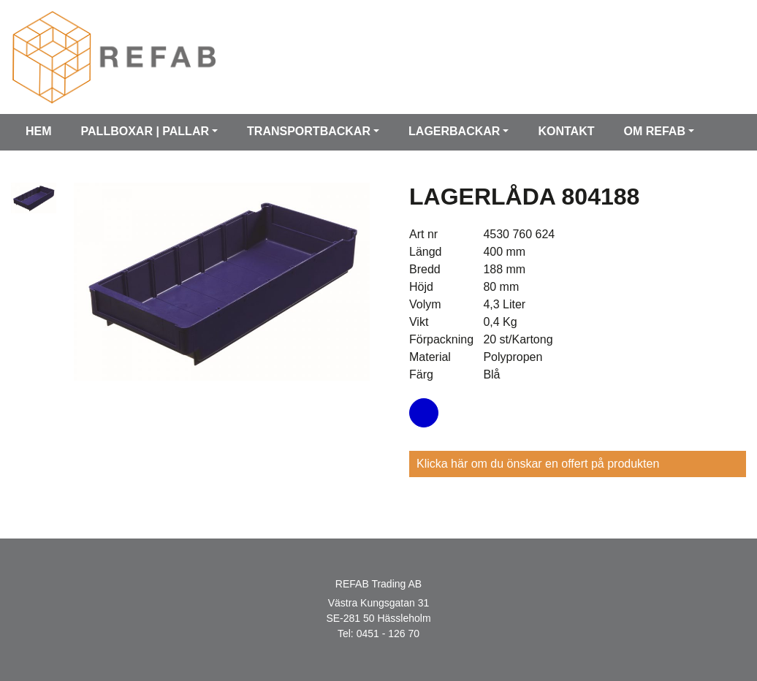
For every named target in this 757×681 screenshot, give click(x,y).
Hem (39, 131)
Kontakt (566, 131)
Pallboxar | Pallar (145, 131)
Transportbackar (308, 131)
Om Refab (654, 131)
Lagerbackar (454, 131)
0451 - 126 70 (388, 633)
